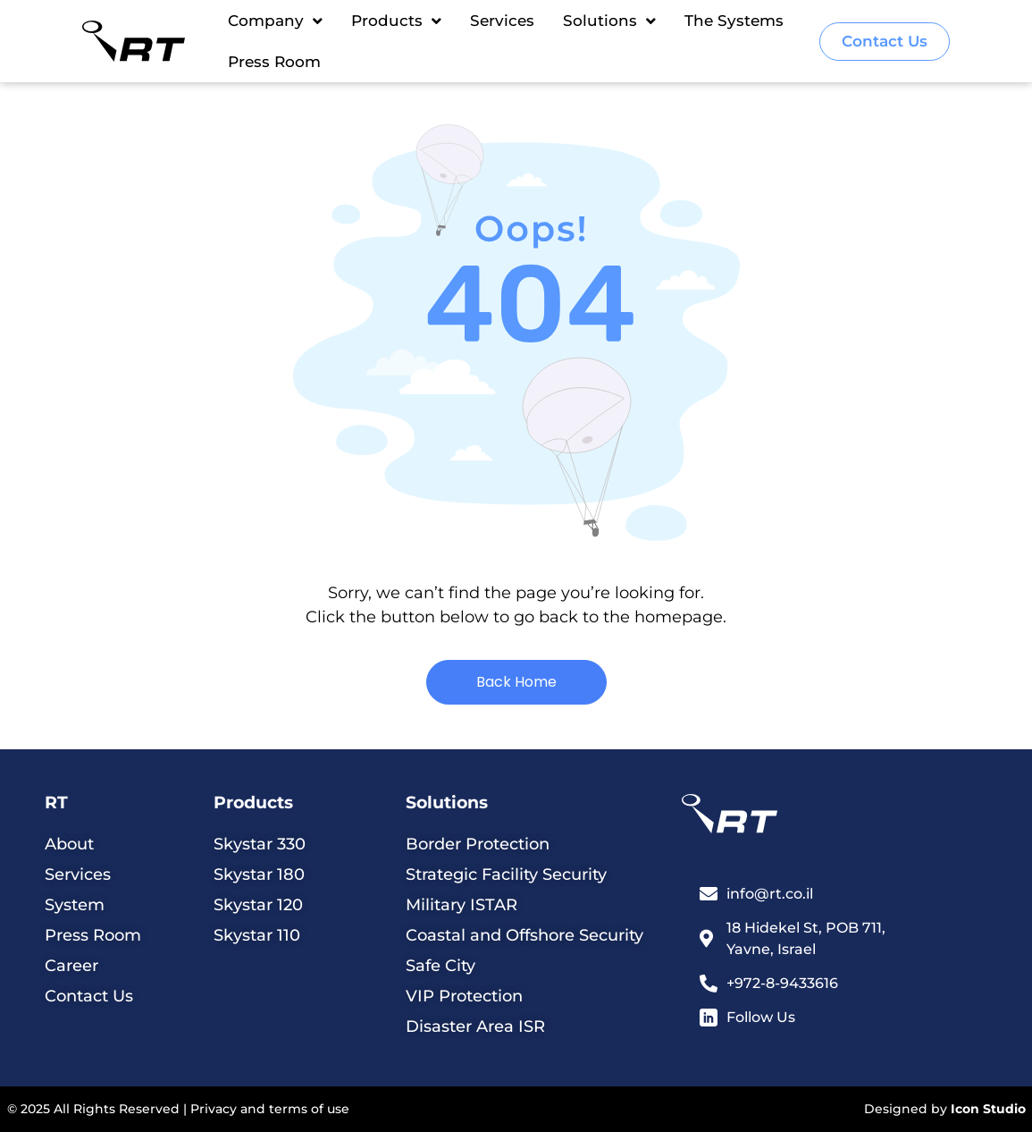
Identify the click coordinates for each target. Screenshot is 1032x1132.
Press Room (274, 62)
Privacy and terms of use (269, 1109)
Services (502, 21)
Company (275, 21)
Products (396, 21)
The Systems (734, 21)
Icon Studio (988, 1109)
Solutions (609, 21)
